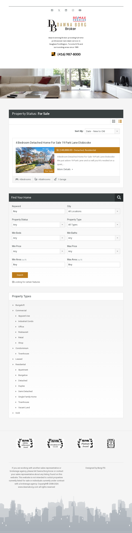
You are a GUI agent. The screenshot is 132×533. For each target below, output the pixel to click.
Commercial (21, 310)
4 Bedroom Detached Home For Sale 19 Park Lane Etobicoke (53, 142)
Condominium (22, 348)
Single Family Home (27, 397)
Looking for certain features (26, 282)
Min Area (19, 259)
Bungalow (23, 375)
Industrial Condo (25, 321)
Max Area (74, 259)
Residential (21, 364)
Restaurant (23, 332)
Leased (19, 359)
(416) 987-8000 (69, 54)
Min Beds (16, 233)
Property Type (74, 219)
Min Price (16, 246)
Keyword (16, 206)
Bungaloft (20, 305)
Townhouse (23, 353)
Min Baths (72, 233)
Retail (20, 337)
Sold (18, 413)
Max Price (72, 246)
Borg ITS (101, 468)
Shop (20, 343)
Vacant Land (24, 407)
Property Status (20, 219)
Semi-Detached (25, 391)
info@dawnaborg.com (74, 3)
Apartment (23, 370)
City (69, 206)
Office (21, 326)
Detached (22, 380)
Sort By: (79, 131)
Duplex (21, 386)
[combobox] (102, 131)
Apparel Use (24, 316)
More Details (65, 169)
